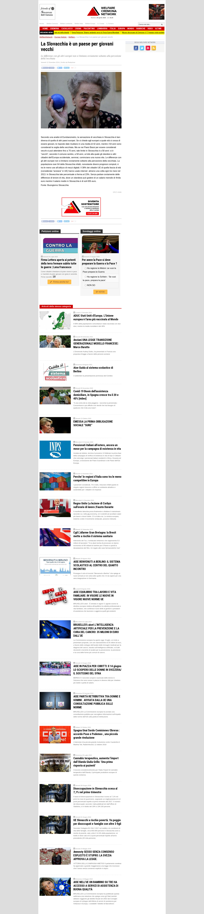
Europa (121, 28)
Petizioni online (50, 231)
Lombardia (102, 28)
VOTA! (100, 292)
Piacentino (89, 28)
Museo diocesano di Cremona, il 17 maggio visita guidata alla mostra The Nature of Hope (160, 32)
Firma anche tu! (59, 282)
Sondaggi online (91, 231)
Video (150, 28)
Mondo (130, 28)
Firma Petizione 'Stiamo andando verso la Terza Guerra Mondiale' (100, 32)
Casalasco (67, 28)
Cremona (54, 28)
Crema (78, 28)
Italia (113, 28)
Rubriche (140, 28)
